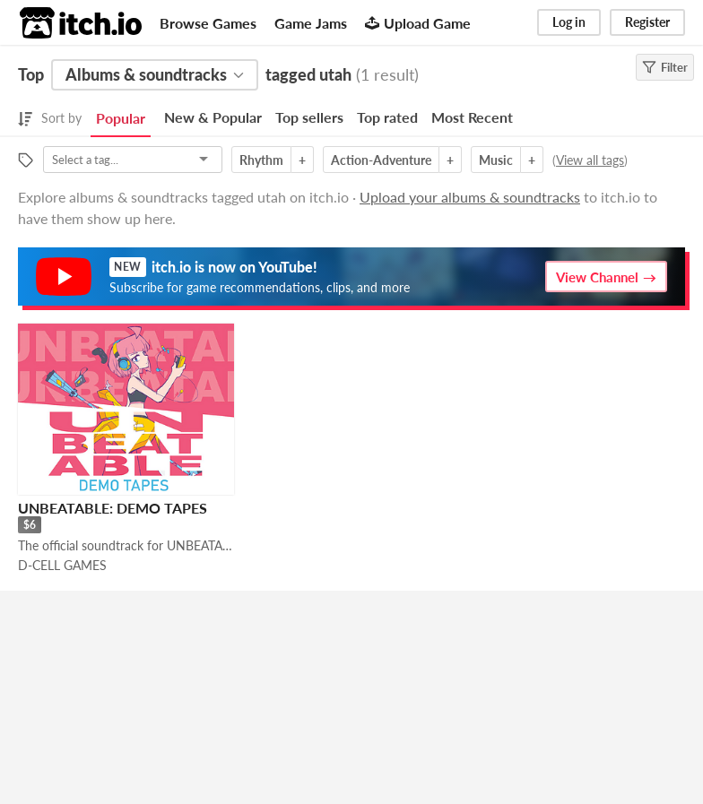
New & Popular (213, 116)
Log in (569, 22)
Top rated (387, 116)
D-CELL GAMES (62, 565)
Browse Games (208, 22)
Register (647, 22)
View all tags (590, 160)
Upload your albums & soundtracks (470, 196)
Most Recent (472, 116)
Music (496, 160)
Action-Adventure (381, 160)
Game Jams (310, 22)
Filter (665, 67)
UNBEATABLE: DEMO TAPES (112, 507)
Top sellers (309, 116)
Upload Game (418, 22)
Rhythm (261, 160)
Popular (120, 117)
